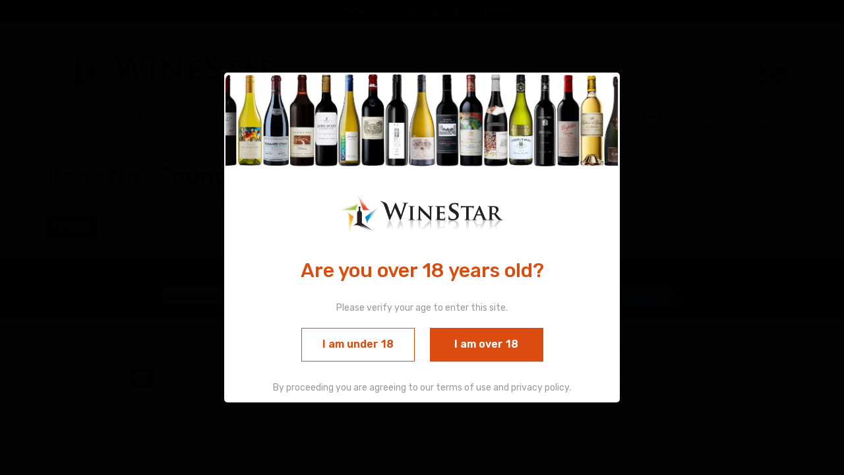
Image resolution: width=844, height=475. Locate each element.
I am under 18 (358, 344)
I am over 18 (486, 344)
